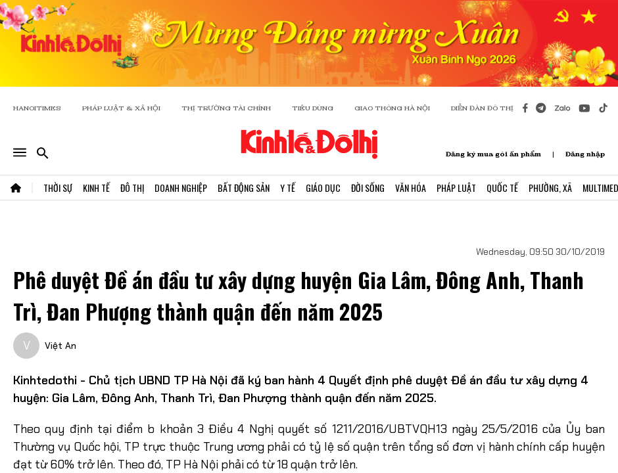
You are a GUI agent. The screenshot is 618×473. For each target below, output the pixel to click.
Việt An (60, 345)
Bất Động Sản (244, 187)
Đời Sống (368, 187)
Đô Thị (132, 187)
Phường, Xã (550, 187)
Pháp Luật (456, 187)
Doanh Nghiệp (180, 187)
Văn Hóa (410, 187)
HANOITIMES (37, 108)
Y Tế (287, 187)
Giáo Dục (323, 187)
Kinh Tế (96, 187)
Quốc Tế (502, 187)
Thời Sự (57, 187)
